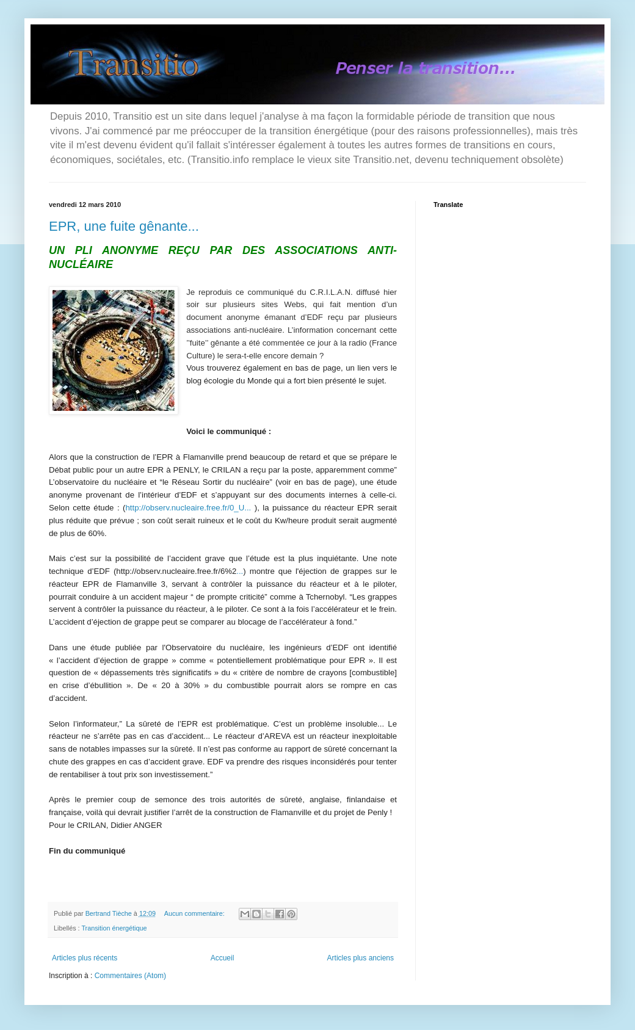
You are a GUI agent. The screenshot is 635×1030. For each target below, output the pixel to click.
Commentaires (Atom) (130, 975)
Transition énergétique (114, 928)
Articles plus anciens (360, 958)
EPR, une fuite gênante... (124, 226)
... (239, 571)
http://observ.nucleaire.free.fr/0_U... (188, 507)
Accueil (222, 958)
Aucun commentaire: (195, 913)
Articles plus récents (84, 958)
